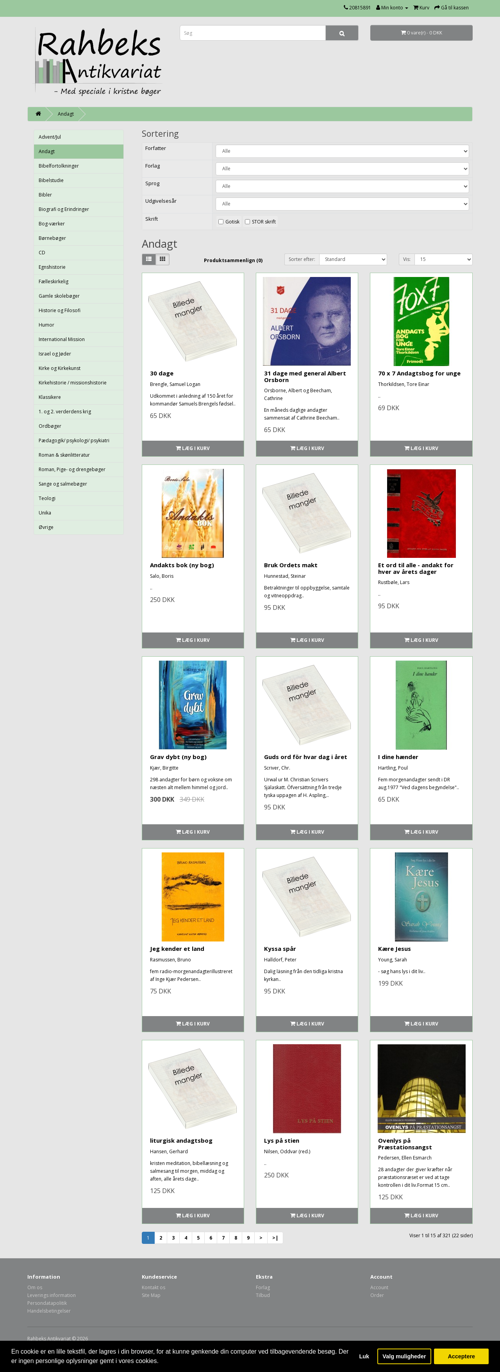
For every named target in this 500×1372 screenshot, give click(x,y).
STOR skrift (264, 221)
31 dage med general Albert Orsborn (305, 376)
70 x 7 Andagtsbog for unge (419, 373)
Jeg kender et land (177, 948)
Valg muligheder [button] (404, 1356)
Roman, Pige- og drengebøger (72, 469)
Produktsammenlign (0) (233, 260)
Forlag (263, 1287)
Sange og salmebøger (63, 484)
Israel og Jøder (55, 353)
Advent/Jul (50, 137)
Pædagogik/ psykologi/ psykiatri (74, 440)
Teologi (47, 498)
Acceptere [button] (461, 1356)
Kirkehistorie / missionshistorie (73, 382)
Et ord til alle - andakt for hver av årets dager (416, 568)
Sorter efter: (302, 259)
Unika (45, 512)
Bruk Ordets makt (291, 565)
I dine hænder (398, 757)
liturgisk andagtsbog (181, 1140)
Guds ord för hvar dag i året (305, 757)
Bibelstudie (51, 180)
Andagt (66, 114)
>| (275, 1237)
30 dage (161, 373)
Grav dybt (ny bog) (178, 757)
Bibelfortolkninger (59, 166)
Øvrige (46, 527)
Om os (34, 1287)
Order (377, 1295)
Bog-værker (52, 223)
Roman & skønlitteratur (64, 455)
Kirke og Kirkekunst (59, 368)
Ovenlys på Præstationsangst (405, 1143)
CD (42, 252)
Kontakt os (153, 1287)
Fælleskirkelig (53, 281)
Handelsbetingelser (49, 1311)
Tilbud (263, 1295)
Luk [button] (364, 1356)
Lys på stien (281, 1140)
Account (379, 1287)
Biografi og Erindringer (64, 209)
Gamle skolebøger (59, 296)
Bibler (45, 194)
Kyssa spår (280, 948)
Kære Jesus (394, 948)
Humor (46, 325)
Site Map (151, 1295)
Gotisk (232, 221)
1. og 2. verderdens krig (65, 411)
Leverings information (51, 1295)
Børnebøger (52, 238)
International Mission (62, 339)
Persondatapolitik (47, 1303)
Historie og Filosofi (59, 310)
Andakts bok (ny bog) (182, 565)
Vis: (407, 259)
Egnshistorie (52, 267)
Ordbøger (50, 426)
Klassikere (50, 397)
